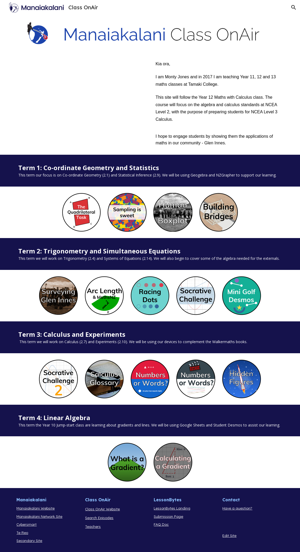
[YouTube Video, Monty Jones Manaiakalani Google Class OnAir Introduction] (81, 102)
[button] (293, 7)
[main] (218, 103)
